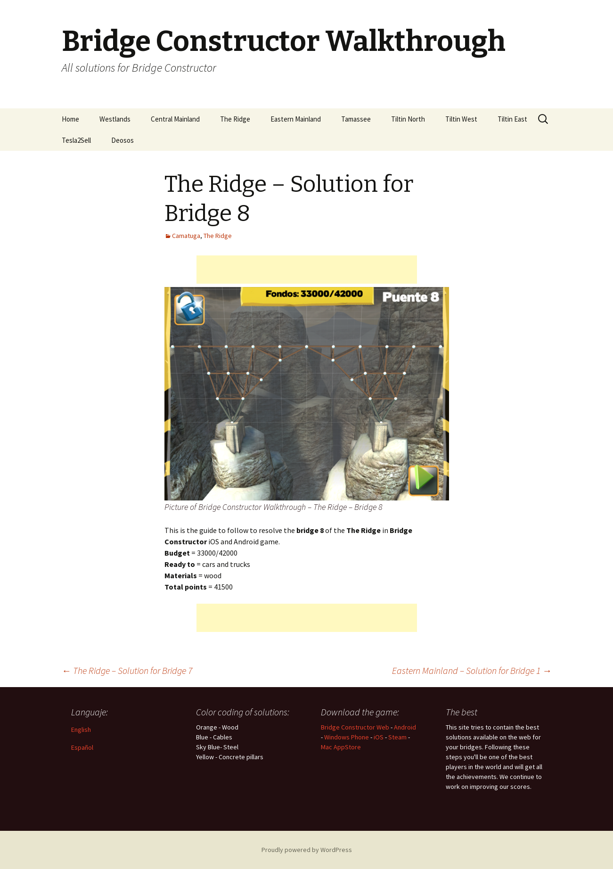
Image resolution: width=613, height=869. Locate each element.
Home (70, 119)
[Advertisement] (306, 269)
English (81, 729)
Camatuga (186, 235)
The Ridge (235, 119)
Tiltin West (461, 119)
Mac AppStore (341, 747)
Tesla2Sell (76, 140)
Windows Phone (346, 737)
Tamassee (356, 119)
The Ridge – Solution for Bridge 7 (127, 670)
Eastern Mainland (295, 119)
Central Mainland (175, 119)
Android (405, 727)
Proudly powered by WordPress (307, 849)
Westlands (115, 119)
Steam (397, 737)
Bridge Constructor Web (355, 727)
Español (82, 747)
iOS (379, 737)
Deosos (122, 140)
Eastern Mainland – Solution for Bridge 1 (472, 670)
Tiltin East (512, 119)
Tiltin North (408, 119)
